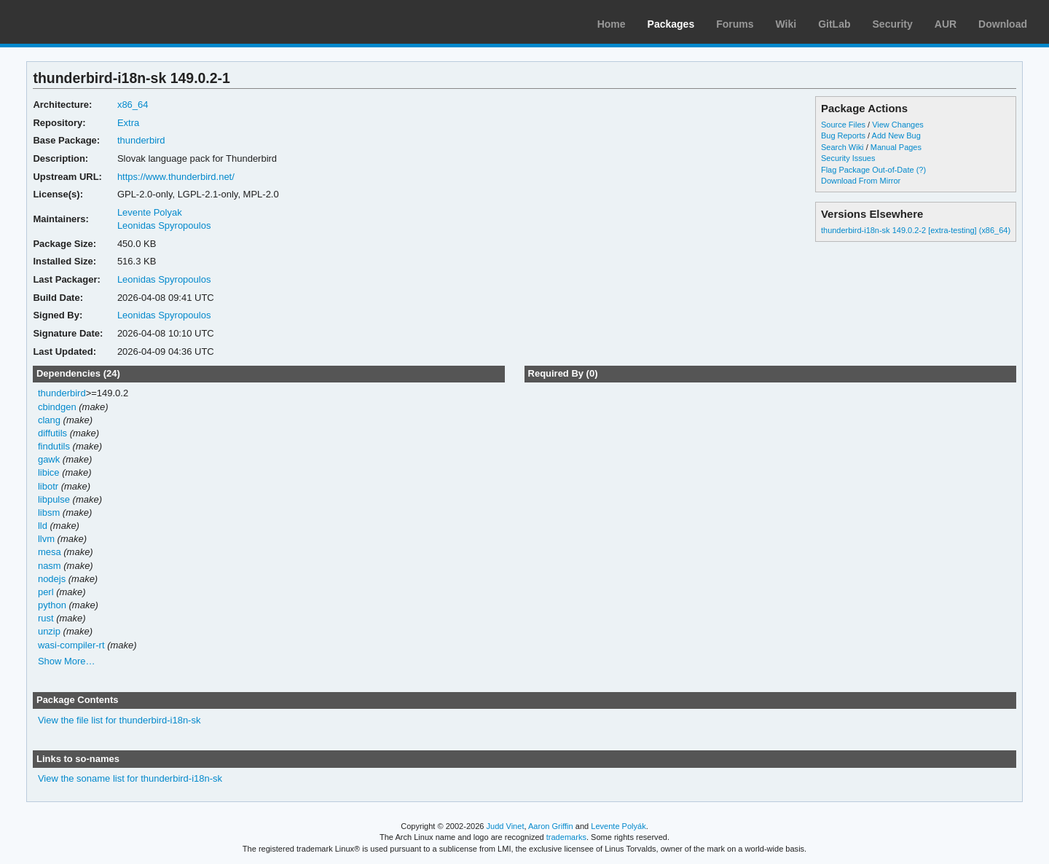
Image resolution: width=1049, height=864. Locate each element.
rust (46, 618)
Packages (671, 24)
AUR (945, 24)
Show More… (66, 661)
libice (49, 472)
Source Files (843, 124)
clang (49, 420)
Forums (734, 24)
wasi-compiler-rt (71, 645)
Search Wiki (842, 147)
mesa (49, 551)
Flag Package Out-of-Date (867, 169)
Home (611, 24)
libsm (49, 512)
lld (42, 525)
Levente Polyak (149, 212)
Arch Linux (80, 21)
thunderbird (141, 140)
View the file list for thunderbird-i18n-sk (119, 720)
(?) (921, 169)
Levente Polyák (618, 826)
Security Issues (848, 158)
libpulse (54, 499)
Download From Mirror (860, 180)
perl (46, 591)
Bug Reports (843, 135)
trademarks (566, 837)
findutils (54, 446)
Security (893, 24)
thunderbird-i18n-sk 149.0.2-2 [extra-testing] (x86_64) (915, 230)
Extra (128, 122)
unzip (49, 631)
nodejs (52, 578)
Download (1002, 24)
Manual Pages (896, 147)
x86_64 (133, 104)
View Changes (898, 124)
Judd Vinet (505, 826)
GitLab (834, 24)
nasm (49, 565)
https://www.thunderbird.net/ (176, 176)
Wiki (786, 24)
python (52, 605)
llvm (46, 538)
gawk (49, 459)
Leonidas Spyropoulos (164, 225)
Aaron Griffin (550, 826)
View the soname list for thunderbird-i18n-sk (130, 778)
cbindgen (57, 406)
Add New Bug (896, 135)
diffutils (52, 433)
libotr (48, 486)
